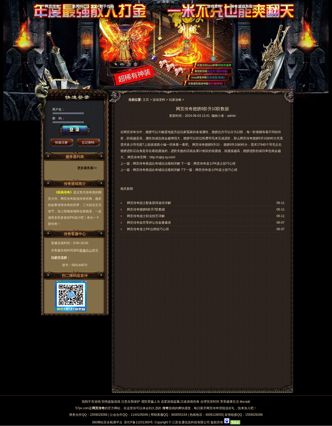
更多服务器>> (87, 168)
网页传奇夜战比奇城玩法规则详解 (156, 170)
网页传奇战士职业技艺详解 (146, 216)
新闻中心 (79, 6)
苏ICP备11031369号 (138, 422)
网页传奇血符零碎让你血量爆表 (149, 222)
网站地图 (245, 401)
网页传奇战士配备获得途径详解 (149, 203)
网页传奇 (52, 6)
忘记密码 (88, 142)
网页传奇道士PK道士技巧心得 (216, 170)
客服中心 (85, 250)
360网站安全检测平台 (107, 422)
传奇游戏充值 (242, 6)
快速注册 (61, 142)
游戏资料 (214, 6)
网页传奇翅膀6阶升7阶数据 (146, 209)
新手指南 (106, 6)
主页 (146, 100)
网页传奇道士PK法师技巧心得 (148, 229)
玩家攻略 (175, 100)
